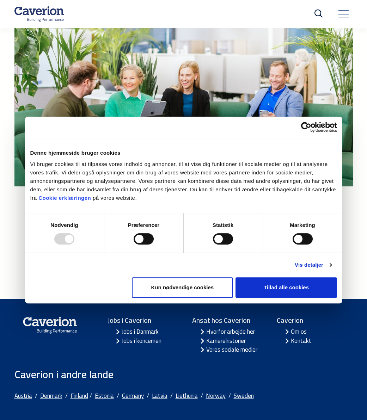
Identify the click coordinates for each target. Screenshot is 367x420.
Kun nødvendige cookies (182, 287)
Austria (23, 395)
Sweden (244, 395)
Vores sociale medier (231, 349)
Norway (216, 395)
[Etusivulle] (39, 14)
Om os (299, 331)
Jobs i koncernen (141, 340)
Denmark (51, 395)
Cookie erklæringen (65, 198)
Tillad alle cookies (286, 287)
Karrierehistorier (226, 340)
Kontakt (301, 340)
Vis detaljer (309, 265)
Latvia (159, 395)
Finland (79, 395)
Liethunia (187, 395)
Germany (133, 395)
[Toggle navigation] (343, 14)
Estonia (104, 395)
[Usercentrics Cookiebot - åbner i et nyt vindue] (306, 127)
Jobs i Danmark (140, 331)
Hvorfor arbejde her (230, 331)
